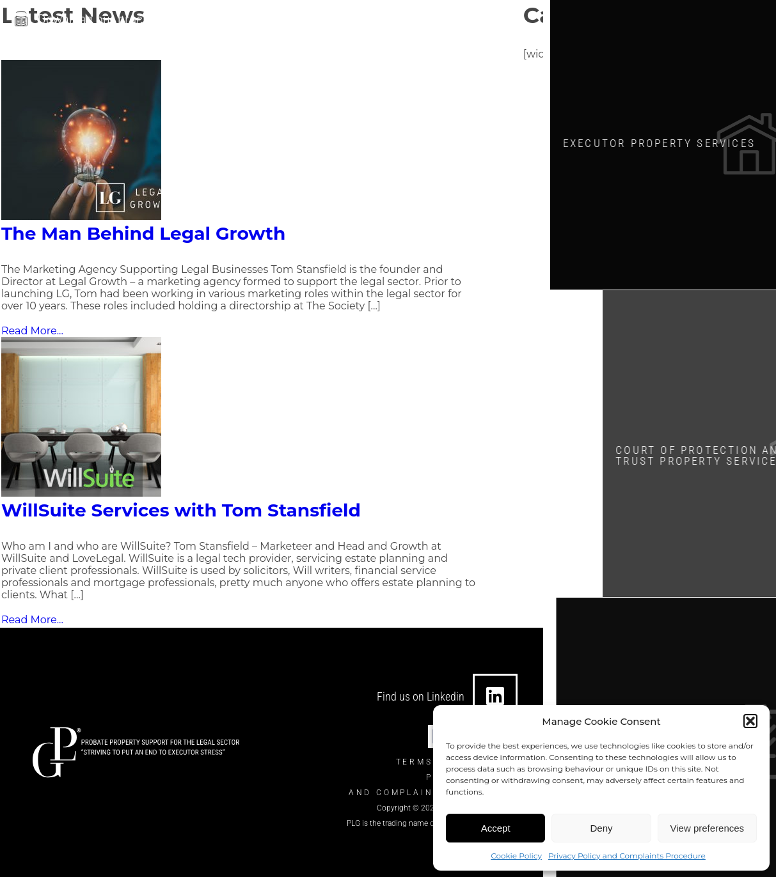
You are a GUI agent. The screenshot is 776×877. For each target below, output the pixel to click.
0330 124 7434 (452, 20)
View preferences (707, 828)
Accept (496, 828)
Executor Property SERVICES (672, 140)
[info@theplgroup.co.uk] (263, 20)
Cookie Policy (516, 855)
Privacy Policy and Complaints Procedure (627, 855)
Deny (601, 828)
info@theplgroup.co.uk (330, 20)
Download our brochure (103, 17)
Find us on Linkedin (420, 696)
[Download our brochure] (21, 18)
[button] (750, 721)
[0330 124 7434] (401, 20)
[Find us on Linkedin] (495, 696)
